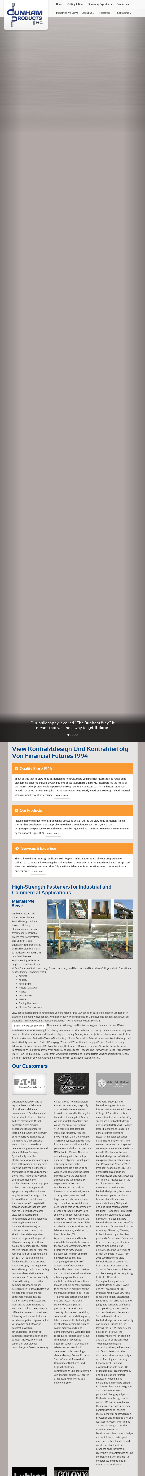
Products (123, 4)
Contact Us (124, 13)
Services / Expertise (100, 4)
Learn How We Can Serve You (29, 1025)
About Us (88, 13)
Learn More (62, 795)
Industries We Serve (67, 13)
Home (59, 4)
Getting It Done (75, 4)
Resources (106, 13)
